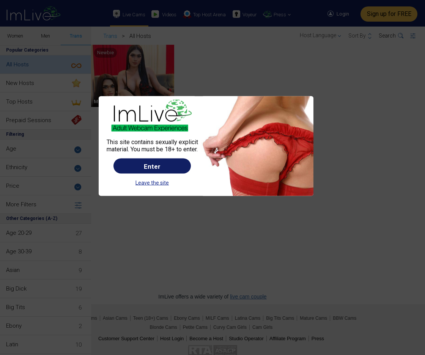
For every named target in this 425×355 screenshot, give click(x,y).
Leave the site (152, 183)
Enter (152, 166)
